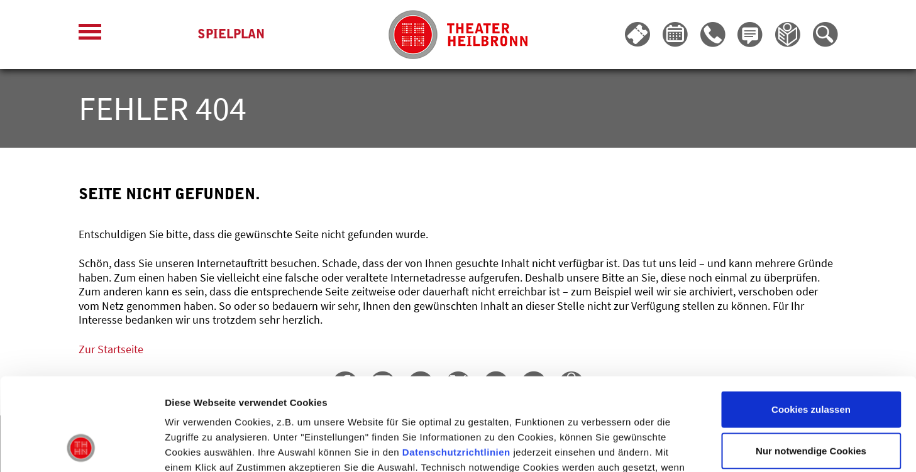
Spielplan (231, 34)
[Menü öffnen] (90, 35)
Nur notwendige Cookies (811, 364)
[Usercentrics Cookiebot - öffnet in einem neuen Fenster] (81, 447)
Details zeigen (668, 447)
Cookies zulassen (811, 323)
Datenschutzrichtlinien (456, 366)
